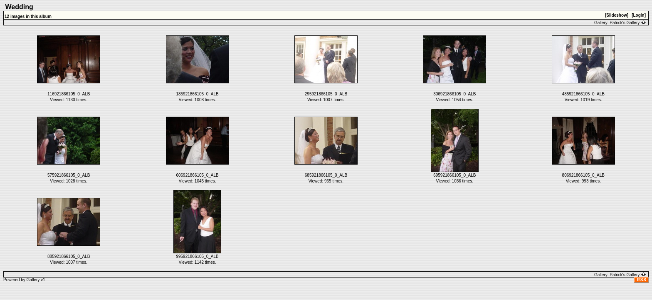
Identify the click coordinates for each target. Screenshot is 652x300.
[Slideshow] (616, 15)
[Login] (639, 15)
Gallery (33, 280)
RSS (642, 280)
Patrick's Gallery (628, 22)
